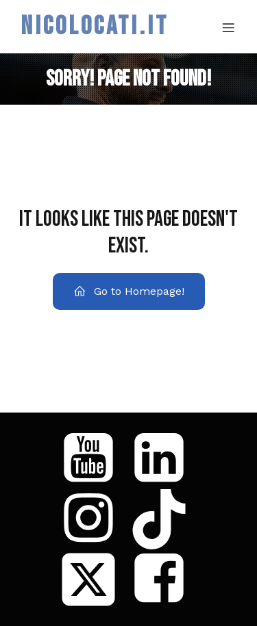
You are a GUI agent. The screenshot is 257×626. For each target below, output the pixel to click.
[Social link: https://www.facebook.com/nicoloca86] (164, 579)
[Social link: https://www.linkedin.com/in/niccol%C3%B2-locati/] (164, 459)
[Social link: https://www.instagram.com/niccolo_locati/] (93, 519)
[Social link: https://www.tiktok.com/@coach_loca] (164, 519)
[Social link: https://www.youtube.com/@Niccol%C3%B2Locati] (93, 459)
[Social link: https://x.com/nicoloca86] (93, 579)
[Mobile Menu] (228, 27)
